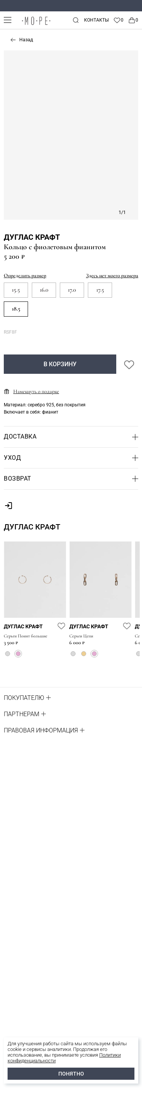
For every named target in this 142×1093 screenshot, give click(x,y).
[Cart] (133, 20)
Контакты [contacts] (96, 20)
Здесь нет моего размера (112, 275)
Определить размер (25, 275)
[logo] (36, 24)
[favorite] (61, 625)
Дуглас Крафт (32, 237)
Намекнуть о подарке (31, 391)
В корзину (60, 364)
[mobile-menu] (7, 20)
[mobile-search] (76, 20)
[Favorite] (118, 20)
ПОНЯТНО (71, 1074)
